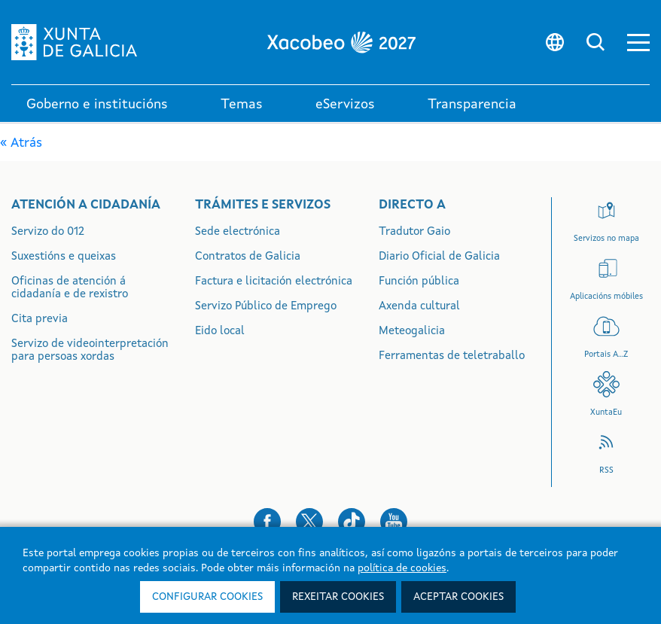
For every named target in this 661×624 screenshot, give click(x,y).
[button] (638, 42)
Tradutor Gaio (414, 232)
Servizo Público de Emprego (266, 306)
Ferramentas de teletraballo (452, 356)
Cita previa (39, 319)
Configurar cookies (207, 597)
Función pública (419, 282)
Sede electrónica (237, 232)
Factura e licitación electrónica (273, 282)
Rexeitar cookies (338, 597)
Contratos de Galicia (247, 257)
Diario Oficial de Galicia (439, 257)
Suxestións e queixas (63, 257)
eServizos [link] (345, 104)
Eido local (220, 331)
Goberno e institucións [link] (97, 104)
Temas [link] (242, 104)
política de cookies (402, 568)
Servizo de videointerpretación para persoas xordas (90, 351)
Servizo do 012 (47, 232)
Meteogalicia (412, 331)
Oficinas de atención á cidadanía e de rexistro (69, 288)
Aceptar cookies (458, 597)
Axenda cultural (419, 306)
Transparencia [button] (472, 104)
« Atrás (21, 143)
